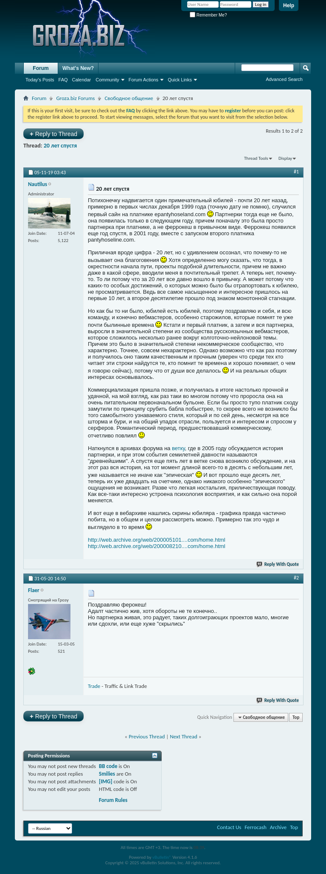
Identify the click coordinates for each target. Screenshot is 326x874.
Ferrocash (255, 827)
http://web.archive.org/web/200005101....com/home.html (156, 540)
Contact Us (229, 827)
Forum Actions (143, 79)
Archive (278, 827)
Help (288, 5)
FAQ (63, 79)
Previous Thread (147, 736)
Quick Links (180, 79)
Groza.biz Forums (75, 98)
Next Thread (183, 736)
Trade (94, 686)
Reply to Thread (53, 133)
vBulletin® (161, 857)
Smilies (107, 774)
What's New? (78, 68)
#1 (296, 172)
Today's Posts (39, 79)
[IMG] (105, 781)
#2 (296, 578)
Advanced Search (284, 79)
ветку (178, 448)
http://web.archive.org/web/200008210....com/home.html (156, 546)
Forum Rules (113, 800)
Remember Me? (208, 15)
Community (107, 79)
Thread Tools (256, 158)
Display (285, 158)
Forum (40, 68)
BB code (108, 766)
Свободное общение (128, 98)
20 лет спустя (60, 145)
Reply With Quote (278, 564)
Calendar (81, 79)
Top (295, 717)
